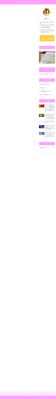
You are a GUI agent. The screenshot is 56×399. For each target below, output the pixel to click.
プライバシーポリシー (7, 397)
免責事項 (16, 397)
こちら (40, 74)
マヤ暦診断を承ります (44, 91)
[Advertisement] (18, 337)
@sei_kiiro (23, 24)
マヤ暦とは (42, 87)
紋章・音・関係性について (45, 94)
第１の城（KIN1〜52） (5, 8)
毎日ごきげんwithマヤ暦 (28, 2)
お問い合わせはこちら (44, 84)
